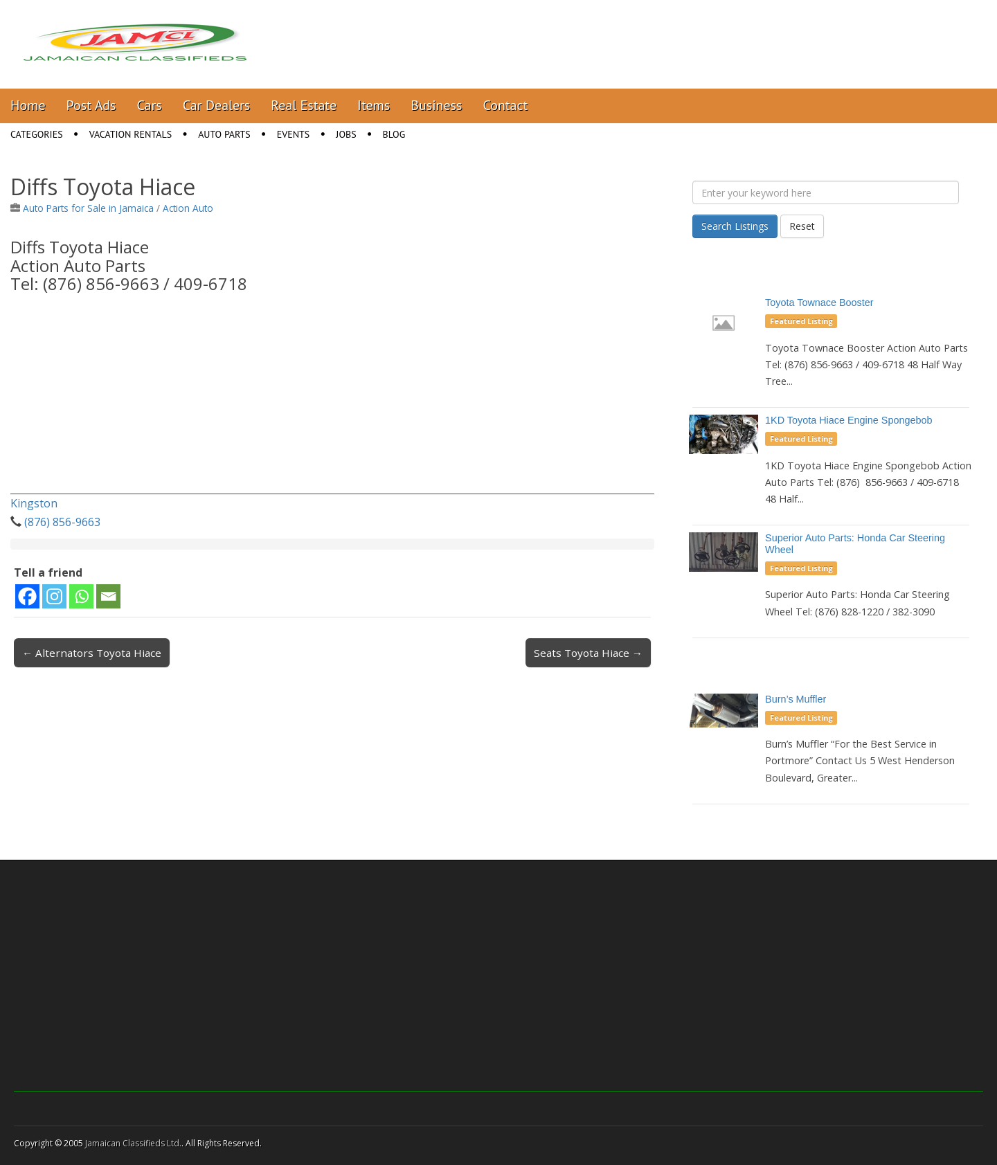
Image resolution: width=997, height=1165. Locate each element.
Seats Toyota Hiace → (588, 653)
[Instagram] (54, 596)
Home (28, 105)
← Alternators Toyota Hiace (91, 653)
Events (293, 134)
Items (373, 105)
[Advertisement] (332, 397)
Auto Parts (224, 134)
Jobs (346, 134)
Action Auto (188, 208)
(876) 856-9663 (62, 522)
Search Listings (735, 226)
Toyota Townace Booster (819, 302)
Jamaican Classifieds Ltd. (133, 1143)
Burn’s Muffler (795, 699)
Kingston (33, 503)
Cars (149, 105)
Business (436, 105)
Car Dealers (217, 105)
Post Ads (91, 105)
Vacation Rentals (130, 134)
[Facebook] (27, 596)
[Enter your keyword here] (825, 192)
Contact (505, 105)
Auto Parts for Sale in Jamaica (88, 208)
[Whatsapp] (81, 596)
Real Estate (303, 105)
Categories (36, 134)
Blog (394, 134)
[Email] (108, 596)
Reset (802, 226)
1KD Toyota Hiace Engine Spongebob (848, 420)
